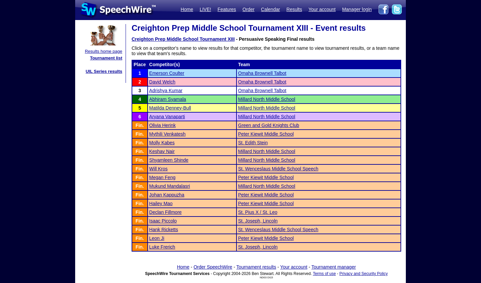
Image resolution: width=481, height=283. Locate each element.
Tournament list (106, 57)
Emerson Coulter (166, 73)
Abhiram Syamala (167, 99)
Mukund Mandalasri (169, 186)
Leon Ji (156, 238)
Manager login (357, 9)
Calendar (270, 9)
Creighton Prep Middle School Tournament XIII (183, 39)
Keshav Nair (162, 151)
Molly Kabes (162, 142)
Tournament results (256, 267)
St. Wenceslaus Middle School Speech (278, 168)
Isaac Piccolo (163, 221)
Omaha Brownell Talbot (262, 73)
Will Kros (158, 168)
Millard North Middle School (266, 99)
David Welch (162, 82)
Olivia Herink (162, 125)
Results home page (103, 51)
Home (187, 9)
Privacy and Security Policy (363, 273)
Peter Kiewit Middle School (266, 134)
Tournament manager (333, 267)
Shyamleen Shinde (169, 160)
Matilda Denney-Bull (170, 108)
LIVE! (205, 9)
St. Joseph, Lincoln (258, 221)
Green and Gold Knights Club (268, 125)
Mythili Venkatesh (167, 134)
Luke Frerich (162, 247)
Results (294, 9)
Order (249, 9)
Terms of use (324, 273)
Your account (321, 9)
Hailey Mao (161, 203)
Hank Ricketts (163, 229)
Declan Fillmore (165, 212)
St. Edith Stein (253, 142)
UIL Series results (104, 71)
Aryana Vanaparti (167, 116)
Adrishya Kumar (166, 90)
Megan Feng (162, 177)
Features (226, 9)
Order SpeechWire (212, 267)
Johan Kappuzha (166, 194)
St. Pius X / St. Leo (258, 212)
